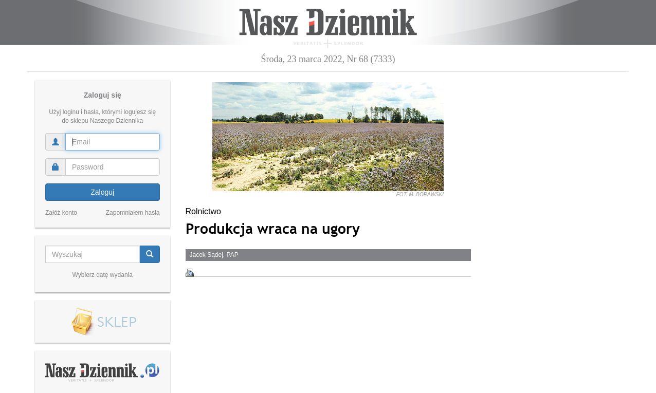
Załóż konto (61, 212)
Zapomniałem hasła (133, 212)
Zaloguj (102, 192)
